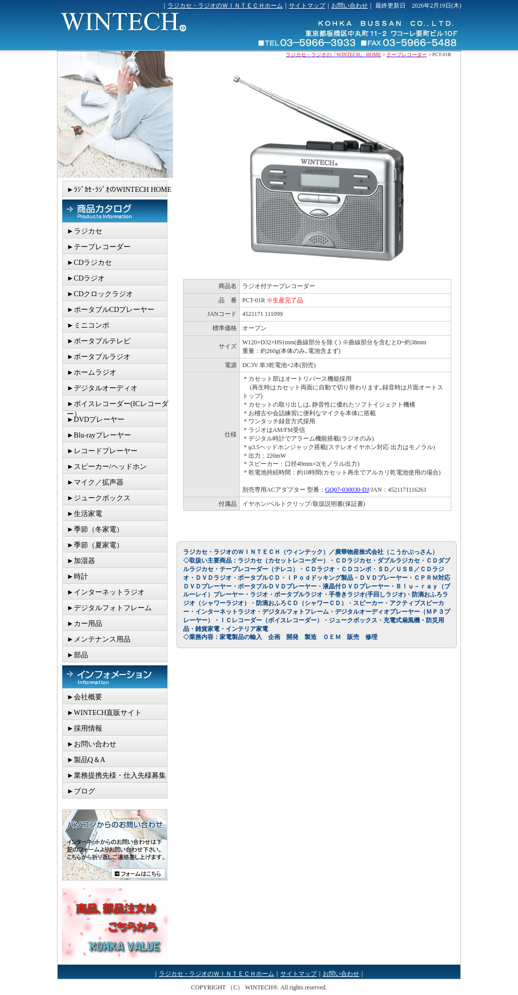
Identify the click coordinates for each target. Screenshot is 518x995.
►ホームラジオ (91, 372)
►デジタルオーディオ (102, 388)
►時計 (77, 576)
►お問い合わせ (91, 744)
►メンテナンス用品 (99, 639)
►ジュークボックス (99, 498)
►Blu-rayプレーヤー (99, 435)
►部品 (77, 655)
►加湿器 (81, 561)
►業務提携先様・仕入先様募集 (116, 775)
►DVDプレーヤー (95, 419)
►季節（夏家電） (95, 545)
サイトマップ (307, 5)
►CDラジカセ (89, 262)
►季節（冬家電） (95, 529)
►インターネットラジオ (106, 592)
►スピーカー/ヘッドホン (107, 466)
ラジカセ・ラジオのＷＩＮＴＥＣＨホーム (225, 5)
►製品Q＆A (86, 760)
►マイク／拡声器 (95, 482)
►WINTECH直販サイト (104, 713)
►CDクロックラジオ (100, 294)
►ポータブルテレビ (99, 341)
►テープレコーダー (99, 247)
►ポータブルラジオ (99, 357)
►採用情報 (84, 728)
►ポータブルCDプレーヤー (110, 309)
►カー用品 (84, 623)
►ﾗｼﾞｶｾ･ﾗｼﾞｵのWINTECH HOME (119, 189)
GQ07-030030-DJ (347, 489)
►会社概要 (84, 697)
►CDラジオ (86, 278)
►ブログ (81, 791)
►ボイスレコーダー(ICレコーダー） (117, 405)
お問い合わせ (349, 5)
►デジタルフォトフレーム (109, 608)
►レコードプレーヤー (102, 451)
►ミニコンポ (88, 325)
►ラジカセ (84, 231)
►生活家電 (84, 514)
